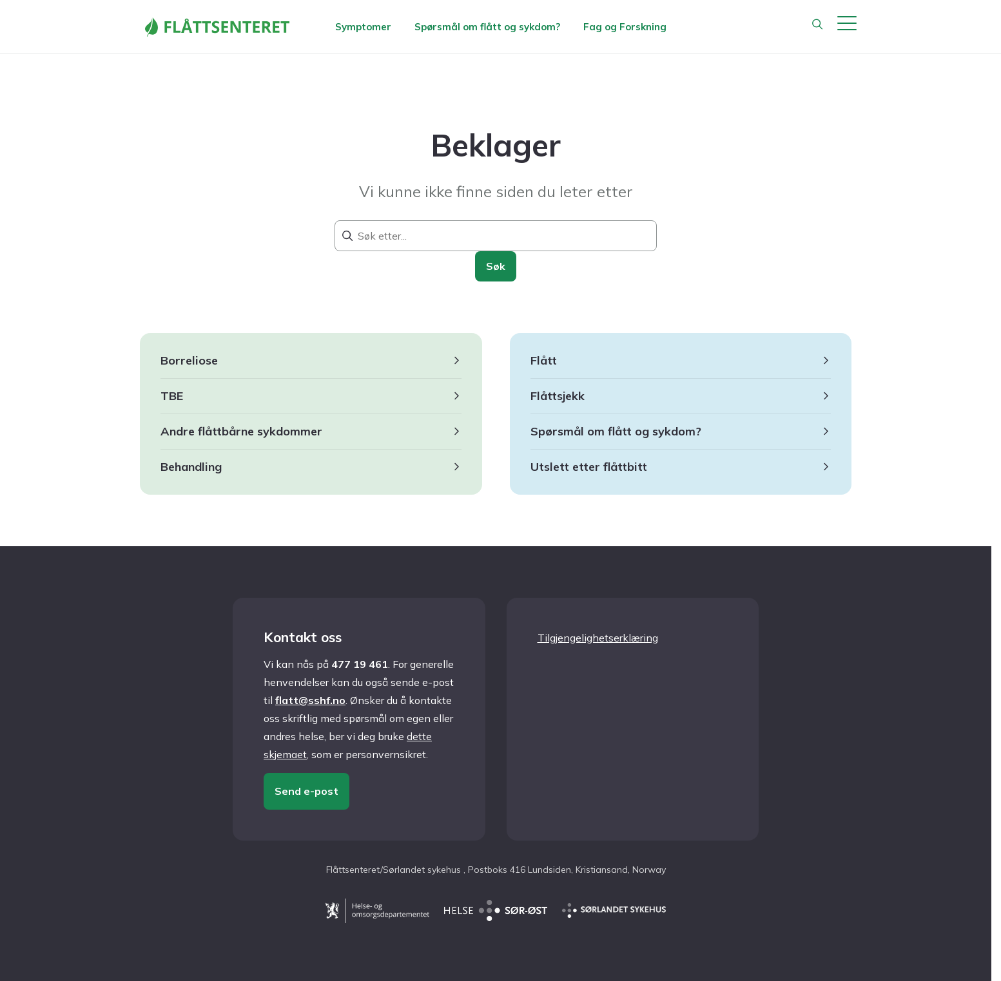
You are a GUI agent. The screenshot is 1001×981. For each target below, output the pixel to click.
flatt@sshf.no (310, 700)
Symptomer (363, 27)
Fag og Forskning (624, 27)
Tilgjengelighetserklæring (598, 637)
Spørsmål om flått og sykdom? (487, 27)
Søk (495, 266)
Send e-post (306, 791)
